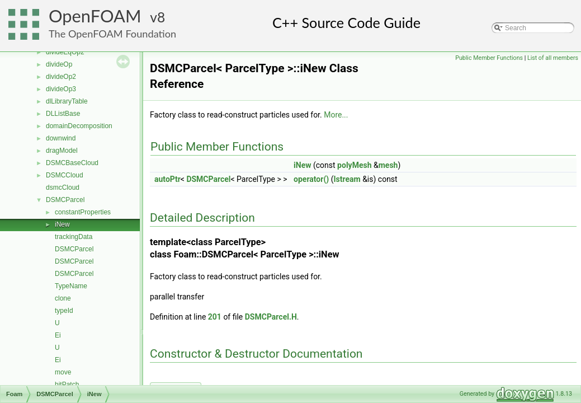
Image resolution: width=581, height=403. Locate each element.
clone (63, 298)
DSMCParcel (65, 200)
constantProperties (83, 212)
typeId (64, 311)
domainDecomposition (79, 126)
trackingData (73, 237)
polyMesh (354, 165)
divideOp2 (61, 77)
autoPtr (167, 179)
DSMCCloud (64, 175)
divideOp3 (61, 89)
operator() (311, 179)
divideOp (59, 64)
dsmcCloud (62, 187)
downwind (60, 138)
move (63, 372)
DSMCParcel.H (271, 316)
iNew (62, 224)
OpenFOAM (95, 16)
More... (336, 114)
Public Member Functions (489, 58)
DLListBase (63, 114)
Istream (346, 179)
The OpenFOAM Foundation (112, 33)
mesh (388, 165)
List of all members (552, 58)
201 (214, 316)
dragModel (62, 150)
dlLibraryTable (67, 101)
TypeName (71, 286)
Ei (58, 335)
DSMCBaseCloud (72, 163)
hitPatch (67, 384)
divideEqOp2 (65, 52)
